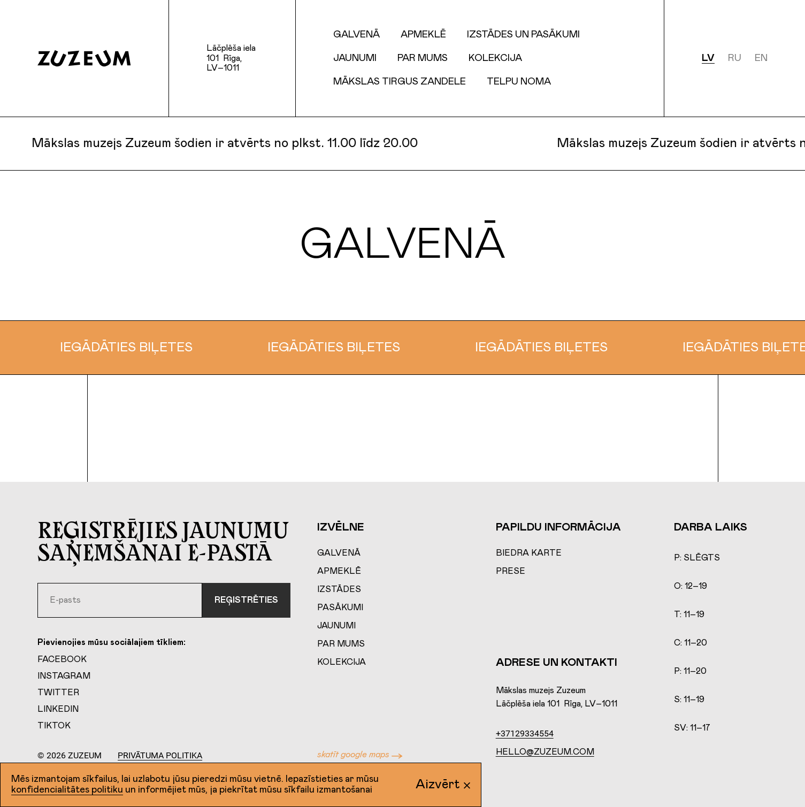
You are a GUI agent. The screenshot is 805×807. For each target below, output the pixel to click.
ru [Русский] (734, 58)
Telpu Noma (519, 82)
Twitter (58, 692)
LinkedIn (58, 709)
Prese (510, 571)
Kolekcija (341, 662)
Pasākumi (340, 607)
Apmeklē (339, 571)
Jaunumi (355, 58)
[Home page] (84, 58)
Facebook (62, 659)
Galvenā (356, 35)
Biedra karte (529, 553)
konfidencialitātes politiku (67, 790)
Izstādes (339, 589)
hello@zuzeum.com (545, 752)
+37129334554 (525, 733)
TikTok (54, 725)
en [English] (761, 58)
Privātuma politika (160, 755)
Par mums (422, 58)
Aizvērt (443, 784)
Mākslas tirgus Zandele (399, 82)
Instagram (63, 676)
